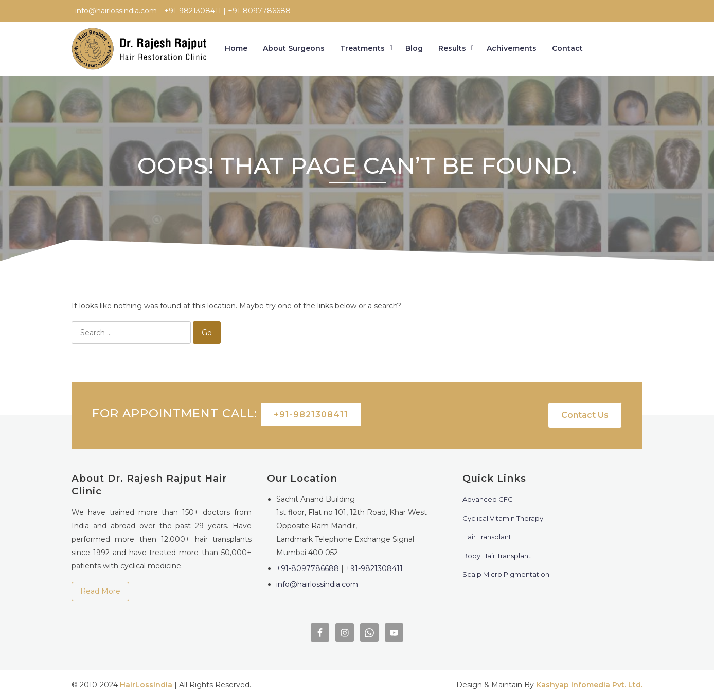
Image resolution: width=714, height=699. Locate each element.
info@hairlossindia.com (317, 584)
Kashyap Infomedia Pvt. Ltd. (589, 684)
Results (452, 48)
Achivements (512, 48)
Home (236, 48)
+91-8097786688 (307, 568)
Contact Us (585, 415)
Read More (100, 591)
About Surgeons (294, 48)
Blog (414, 48)
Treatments (362, 48)
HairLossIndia (146, 684)
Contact (567, 48)
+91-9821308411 (311, 414)
